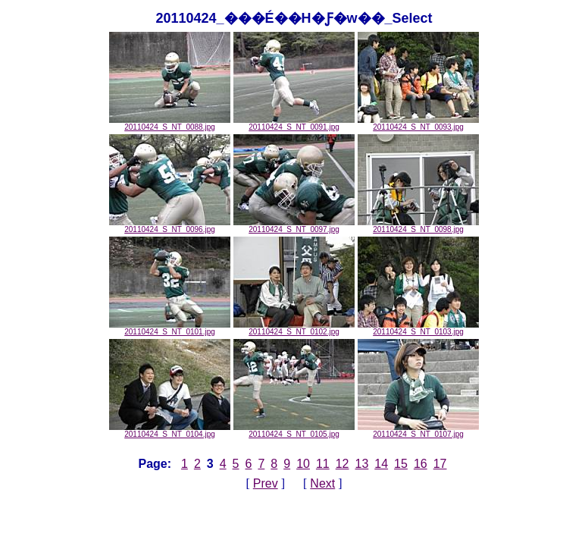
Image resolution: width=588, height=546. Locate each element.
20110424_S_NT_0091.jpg (294, 123)
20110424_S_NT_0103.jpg (418, 328)
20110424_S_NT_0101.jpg (169, 328)
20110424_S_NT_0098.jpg (418, 226)
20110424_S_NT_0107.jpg (418, 430)
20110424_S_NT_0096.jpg (169, 226)
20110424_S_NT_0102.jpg (294, 328)
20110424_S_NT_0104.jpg (169, 430)
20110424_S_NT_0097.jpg (294, 226)
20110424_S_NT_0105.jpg (294, 430)
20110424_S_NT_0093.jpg (418, 123)
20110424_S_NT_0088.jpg (169, 123)
